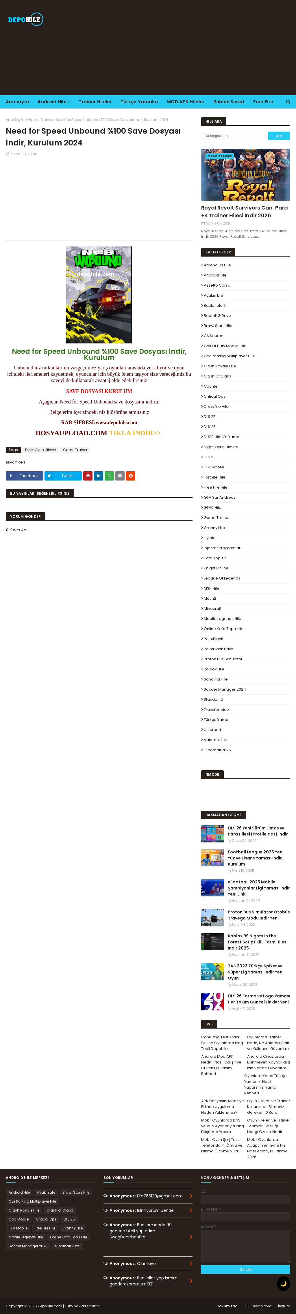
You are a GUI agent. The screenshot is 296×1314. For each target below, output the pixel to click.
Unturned (212, 729)
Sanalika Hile (216, 679)
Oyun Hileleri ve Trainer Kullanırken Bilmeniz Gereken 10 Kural (268, 1106)
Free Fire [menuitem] (263, 102)
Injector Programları (222, 548)
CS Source (213, 336)
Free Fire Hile (215, 487)
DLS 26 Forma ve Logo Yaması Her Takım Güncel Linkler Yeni (259, 999)
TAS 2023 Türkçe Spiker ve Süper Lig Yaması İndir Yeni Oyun (256, 972)
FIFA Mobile (214, 467)
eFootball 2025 (217, 750)
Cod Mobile (19, 1219)
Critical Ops (214, 396)
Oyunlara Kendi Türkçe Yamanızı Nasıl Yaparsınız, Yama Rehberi (265, 1084)
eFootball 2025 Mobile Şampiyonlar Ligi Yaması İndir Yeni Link (259, 888)
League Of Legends (222, 578)
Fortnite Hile (214, 477)
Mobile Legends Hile (222, 618)
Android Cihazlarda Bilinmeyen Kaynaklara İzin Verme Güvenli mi (268, 1062)
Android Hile (215, 275)
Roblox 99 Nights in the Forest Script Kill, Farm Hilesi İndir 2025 (258, 942)
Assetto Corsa (217, 285)
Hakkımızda (227, 1306)
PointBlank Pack (218, 649)
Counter (211, 386)
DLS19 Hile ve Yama (221, 437)
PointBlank (213, 639)
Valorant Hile (216, 740)
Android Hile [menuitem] (52, 102)
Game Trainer (40, 119)
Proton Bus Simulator (223, 659)
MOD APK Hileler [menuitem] (186, 102)
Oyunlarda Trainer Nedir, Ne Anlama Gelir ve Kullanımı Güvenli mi (268, 1042)
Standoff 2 (213, 699)
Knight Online (216, 568)
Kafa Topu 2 (215, 558)
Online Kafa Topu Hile (224, 628)
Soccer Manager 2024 (225, 689)
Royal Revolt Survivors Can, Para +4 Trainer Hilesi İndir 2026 (244, 211)
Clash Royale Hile (220, 366)
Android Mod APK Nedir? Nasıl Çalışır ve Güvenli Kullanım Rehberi (221, 1065)
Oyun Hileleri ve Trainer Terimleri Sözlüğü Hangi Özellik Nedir (268, 1125)
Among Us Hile (217, 265)
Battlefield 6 (215, 305)
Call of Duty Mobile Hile (225, 346)
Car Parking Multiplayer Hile (229, 356)
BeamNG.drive (217, 315)
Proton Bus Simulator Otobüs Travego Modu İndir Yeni (259, 915)
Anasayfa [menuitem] (17, 102)
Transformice (216, 709)
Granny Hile (214, 527)
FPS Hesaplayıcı (258, 1306)
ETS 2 (208, 457)
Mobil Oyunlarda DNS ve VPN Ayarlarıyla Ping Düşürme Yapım (222, 1125)
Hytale (210, 538)
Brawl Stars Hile (218, 325)
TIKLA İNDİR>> (136, 433)
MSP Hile (211, 588)
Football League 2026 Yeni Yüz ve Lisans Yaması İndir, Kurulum (256, 858)
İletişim (284, 1306)
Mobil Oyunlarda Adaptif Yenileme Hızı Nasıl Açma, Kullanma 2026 (267, 1148)
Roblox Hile (214, 669)
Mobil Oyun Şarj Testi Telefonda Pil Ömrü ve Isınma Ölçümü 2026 (222, 1145)
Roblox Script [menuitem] (229, 102)
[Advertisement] (190, 47)
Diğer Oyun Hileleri (40, 449)
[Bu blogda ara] (234, 136)
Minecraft (212, 608)
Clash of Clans (217, 376)
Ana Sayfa (15, 119)
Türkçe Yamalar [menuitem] (139, 102)
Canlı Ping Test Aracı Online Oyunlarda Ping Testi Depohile (222, 1042)
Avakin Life (213, 295)
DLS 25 (210, 416)
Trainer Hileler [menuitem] (95, 102)
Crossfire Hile (216, 406)
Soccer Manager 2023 (28, 1246)
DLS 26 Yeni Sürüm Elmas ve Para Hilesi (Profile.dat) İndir (258, 831)
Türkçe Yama (216, 719)
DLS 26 (210, 426)
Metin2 (210, 598)
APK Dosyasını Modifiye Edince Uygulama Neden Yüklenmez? (222, 1106)
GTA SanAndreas (220, 497)
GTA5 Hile (212, 507)
